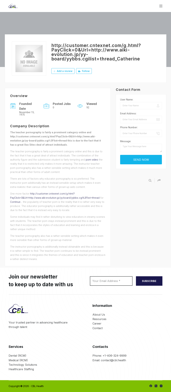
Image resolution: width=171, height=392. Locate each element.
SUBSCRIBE (149, 281)
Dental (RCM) (17, 355)
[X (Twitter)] (156, 386)
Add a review (63, 71)
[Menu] (160, 6)
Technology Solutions (23, 364)
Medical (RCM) (18, 360)
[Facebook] (151, 386)
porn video (92, 159)
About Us (98, 314)
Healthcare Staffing (21, 369)
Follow (84, 71)
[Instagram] (161, 386)
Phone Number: (129, 127)
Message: (125, 141)
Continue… (16, 201)
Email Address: (128, 113)
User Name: (126, 99)
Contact (97, 328)
